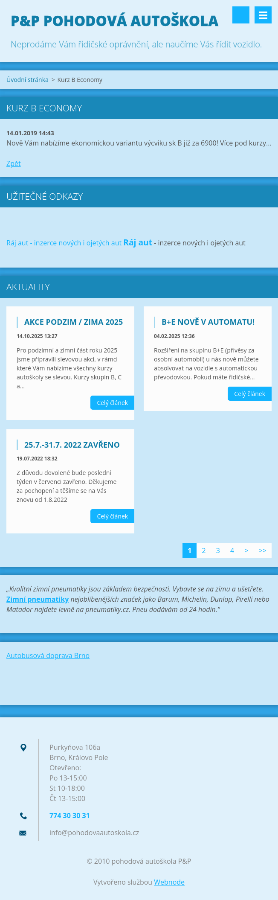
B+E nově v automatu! (208, 322)
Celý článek (112, 403)
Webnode (169, 882)
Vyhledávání (240, 14)
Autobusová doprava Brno (48, 655)
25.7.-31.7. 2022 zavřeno (72, 445)
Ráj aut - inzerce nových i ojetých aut (64, 243)
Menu (263, 14)
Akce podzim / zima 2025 (73, 322)
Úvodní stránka (27, 80)
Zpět (13, 163)
